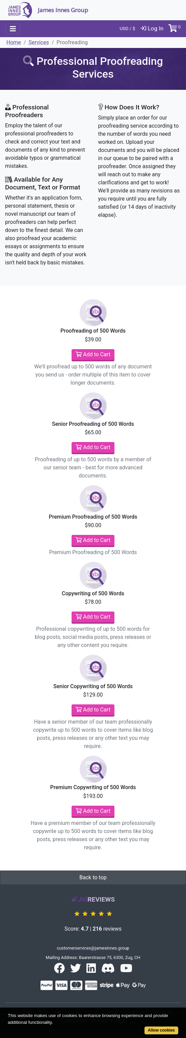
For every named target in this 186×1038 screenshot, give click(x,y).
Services (39, 42)
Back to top (92, 877)
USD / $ (127, 28)
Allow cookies (161, 1030)
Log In (151, 28)
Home (13, 42)
